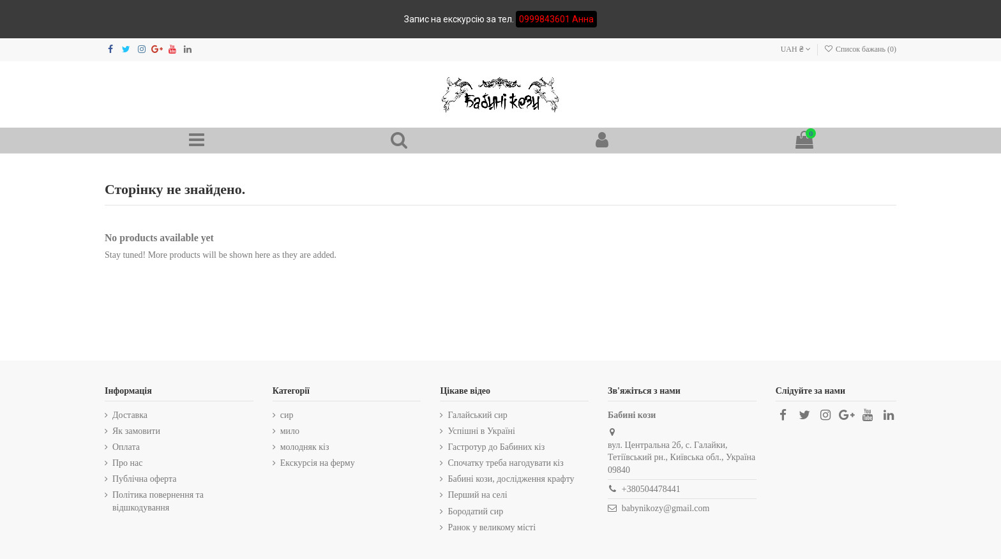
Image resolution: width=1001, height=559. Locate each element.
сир (287, 415)
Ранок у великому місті (492, 527)
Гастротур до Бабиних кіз (496, 447)
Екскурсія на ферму (317, 463)
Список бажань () (860, 49)
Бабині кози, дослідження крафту (511, 479)
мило (289, 431)
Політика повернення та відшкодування (158, 501)
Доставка (129, 415)
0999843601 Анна (556, 19)
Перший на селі (477, 495)
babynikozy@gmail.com (666, 508)
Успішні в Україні (481, 431)
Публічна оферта (144, 479)
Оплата (126, 447)
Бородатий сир (475, 511)
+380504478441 (651, 489)
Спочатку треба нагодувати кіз (505, 463)
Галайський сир (477, 415)
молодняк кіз (304, 447)
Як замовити (136, 431)
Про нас (127, 463)
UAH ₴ (796, 49)
